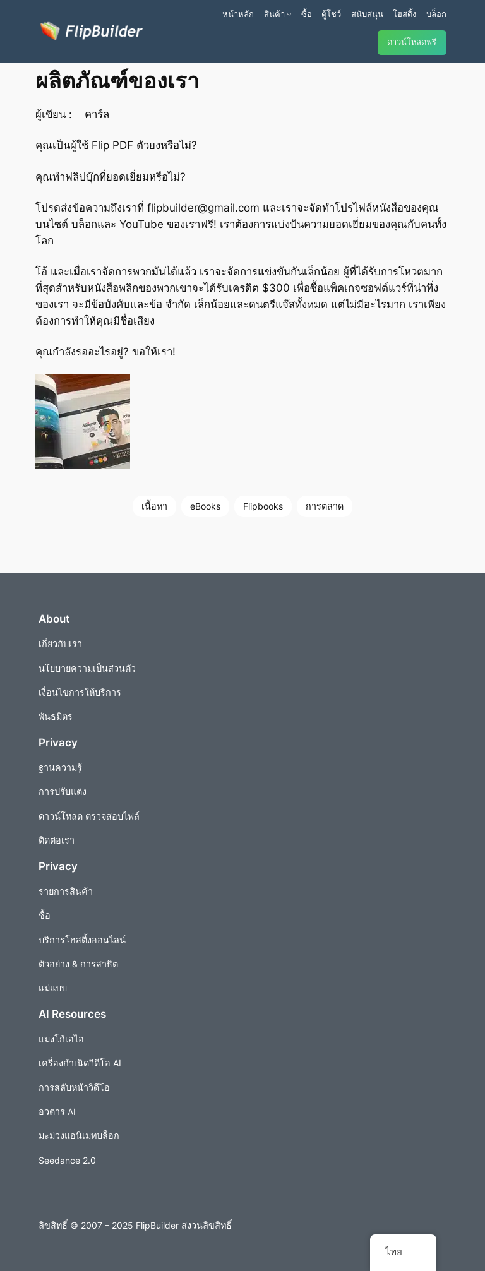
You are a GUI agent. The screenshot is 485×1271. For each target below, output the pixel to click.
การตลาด (325, 506)
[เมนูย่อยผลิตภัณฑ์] (289, 13)
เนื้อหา (154, 506)
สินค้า (274, 14)
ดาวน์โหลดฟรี (411, 42)
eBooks (205, 506)
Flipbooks (263, 506)
